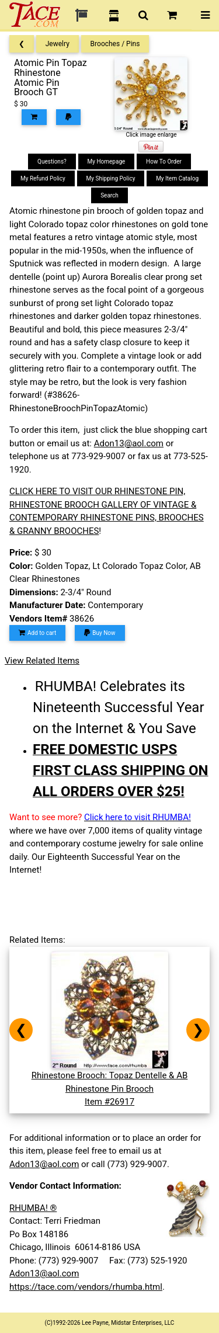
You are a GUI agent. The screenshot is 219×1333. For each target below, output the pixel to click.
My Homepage (107, 161)
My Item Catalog (177, 178)
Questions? (52, 161)
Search (109, 195)
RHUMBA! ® (33, 1208)
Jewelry (57, 44)
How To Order (164, 161)
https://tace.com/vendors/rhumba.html (85, 1287)
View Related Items (42, 660)
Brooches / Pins (115, 44)
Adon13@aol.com (129, 443)
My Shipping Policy (110, 178)
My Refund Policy (42, 178)
